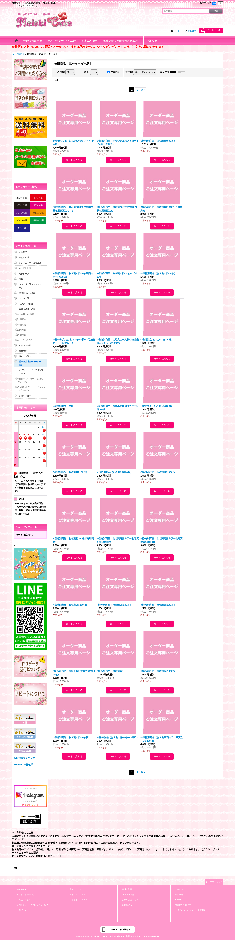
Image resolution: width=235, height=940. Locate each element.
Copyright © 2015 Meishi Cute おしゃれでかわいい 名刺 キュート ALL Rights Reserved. (117, 936)
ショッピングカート (78, 899)
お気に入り (127, 905)
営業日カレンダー (77, 894)
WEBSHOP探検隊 (23, 764)
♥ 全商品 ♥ (24, 252)
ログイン (177, 31)
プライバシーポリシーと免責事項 (190, 910)
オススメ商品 (128, 894)
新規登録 (192, 31)
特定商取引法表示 (183, 905)
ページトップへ (215, 882)
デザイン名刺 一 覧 (25, 894)
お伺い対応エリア (130, 899)
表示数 (61, 72)
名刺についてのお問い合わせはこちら (34, 905)
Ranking (179, 899)
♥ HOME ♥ (21, 889)
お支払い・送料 (24, 899)
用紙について (75, 889)
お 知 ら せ (21, 910)
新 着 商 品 (127, 889)
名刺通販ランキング (24, 758)
